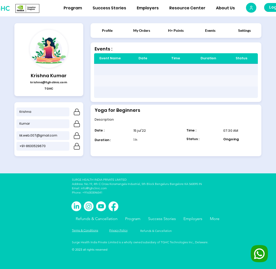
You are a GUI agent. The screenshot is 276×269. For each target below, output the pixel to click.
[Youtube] (101, 206)
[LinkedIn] (76, 206)
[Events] (210, 30)
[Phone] (77, 111)
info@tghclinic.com (94, 188)
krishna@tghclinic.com (48, 82)
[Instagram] (89, 206)
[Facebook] (113, 206)
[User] (251, 8)
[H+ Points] (176, 30)
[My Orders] (141, 30)
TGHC (48, 89)
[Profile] (107, 30)
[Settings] (244, 30)
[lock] (77, 135)
